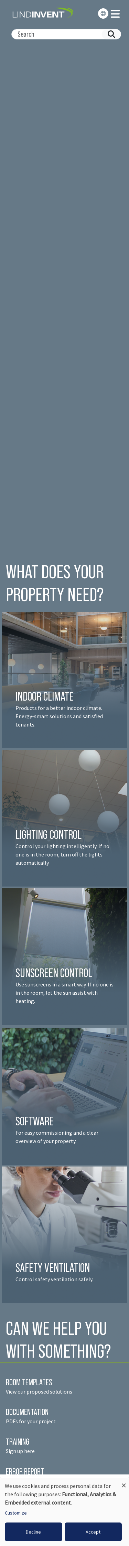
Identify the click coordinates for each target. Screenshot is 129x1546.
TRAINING (17, 1441)
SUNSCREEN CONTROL (53, 973)
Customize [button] (16, 1513)
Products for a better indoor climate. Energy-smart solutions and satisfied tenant (59, 716)
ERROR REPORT (25, 1471)
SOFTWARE (34, 1121)
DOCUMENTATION (27, 1412)
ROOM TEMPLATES (29, 1382)
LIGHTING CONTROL (48, 834)
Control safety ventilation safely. (54, 1279)
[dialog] (64, 1512)
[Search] (63, 34)
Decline (33, 1532)
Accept (93, 1532)
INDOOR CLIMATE (45, 696)
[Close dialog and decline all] (124, 1482)
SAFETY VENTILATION (52, 1267)
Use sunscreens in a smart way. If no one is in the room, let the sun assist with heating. (64, 992)
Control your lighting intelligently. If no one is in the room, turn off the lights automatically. (62, 854)
